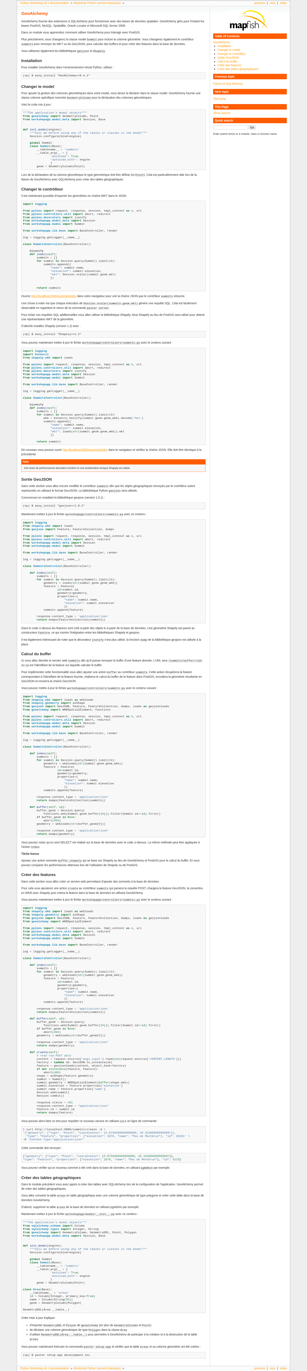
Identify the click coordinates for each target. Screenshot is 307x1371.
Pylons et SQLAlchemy (228, 83)
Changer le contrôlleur (231, 54)
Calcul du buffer (227, 61)
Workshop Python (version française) (97, 3)
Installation (224, 46)
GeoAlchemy (221, 42)
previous (259, 3)
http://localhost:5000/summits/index (53, 295)
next (272, 3)
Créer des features (229, 65)
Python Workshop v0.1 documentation (44, 3)
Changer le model (228, 50)
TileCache (219, 99)
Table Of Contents (227, 36)
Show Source (221, 113)
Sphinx (278, 1368)
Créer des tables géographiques (237, 69)
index (283, 3)
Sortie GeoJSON (228, 57)
